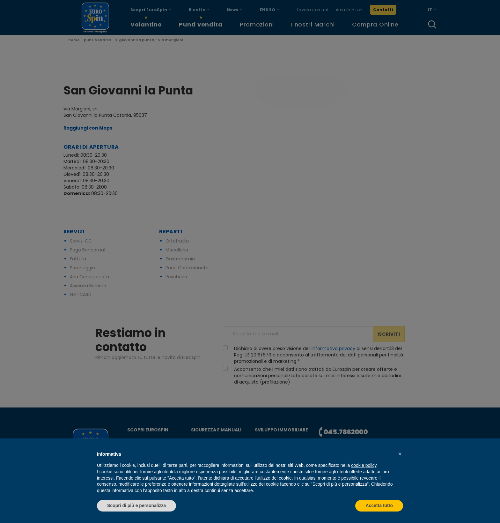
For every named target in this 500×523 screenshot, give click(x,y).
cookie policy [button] (363, 465)
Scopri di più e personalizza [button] (136, 505)
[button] (400, 454)
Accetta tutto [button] (379, 505)
